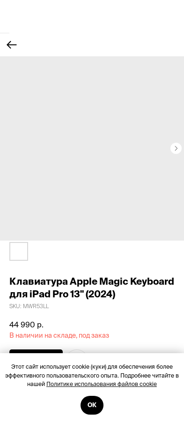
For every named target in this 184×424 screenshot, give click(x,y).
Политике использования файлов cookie (101, 384)
